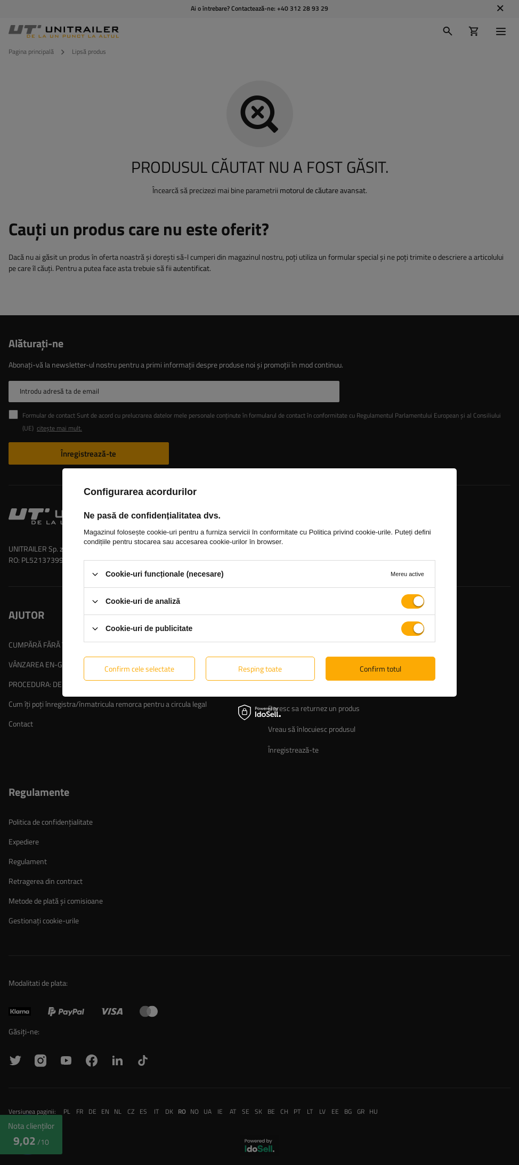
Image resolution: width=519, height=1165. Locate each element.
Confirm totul (380, 668)
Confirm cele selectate (139, 668)
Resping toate (260, 668)
